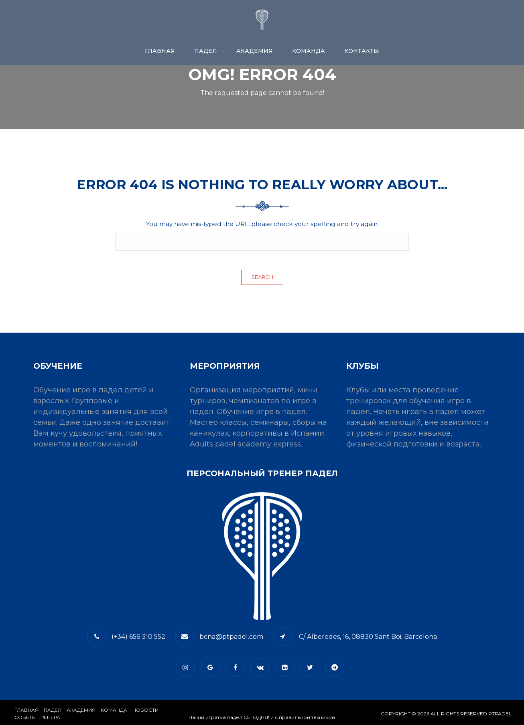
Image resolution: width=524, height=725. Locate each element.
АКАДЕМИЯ (254, 51)
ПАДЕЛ (205, 51)
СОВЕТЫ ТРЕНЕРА (37, 717)
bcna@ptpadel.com (231, 636)
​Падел (52, 710)
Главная (160, 51)
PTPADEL (500, 714)
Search (262, 277)
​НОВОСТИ (145, 710)
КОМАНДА (308, 51)
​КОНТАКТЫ (361, 51)
